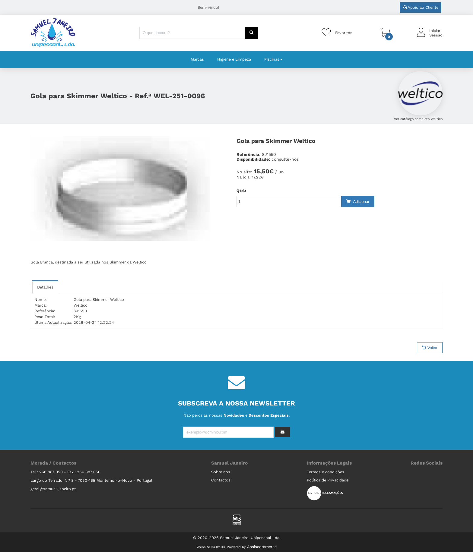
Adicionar (358, 201)
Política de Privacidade (327, 480)
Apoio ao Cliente (420, 7)
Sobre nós (220, 472)
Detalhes (45, 287)
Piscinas (271, 59)
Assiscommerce (262, 546)
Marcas (197, 59)
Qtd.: (241, 190)
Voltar (429, 347)
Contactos (220, 480)
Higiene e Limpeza (234, 59)
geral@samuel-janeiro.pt (53, 489)
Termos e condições (325, 472)
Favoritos (343, 32)
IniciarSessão (436, 32)
